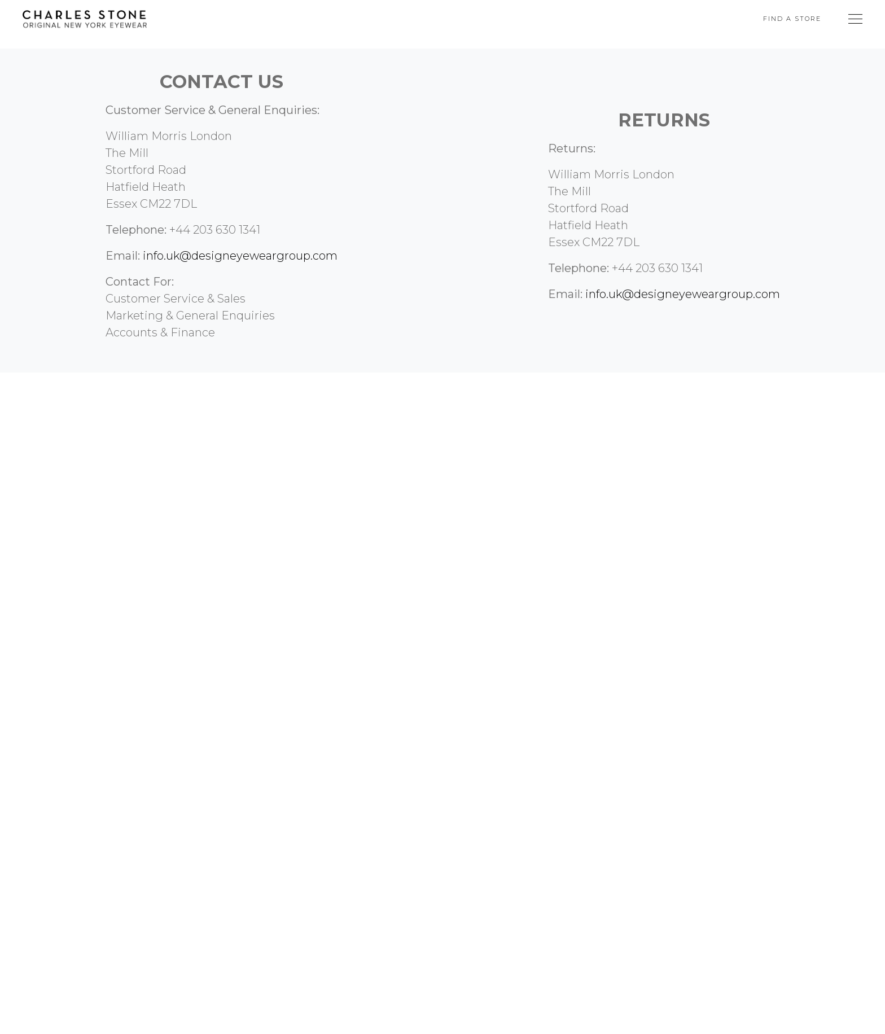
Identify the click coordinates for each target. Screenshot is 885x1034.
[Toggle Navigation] (855, 18)
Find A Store (792, 19)
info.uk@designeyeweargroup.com (240, 255)
